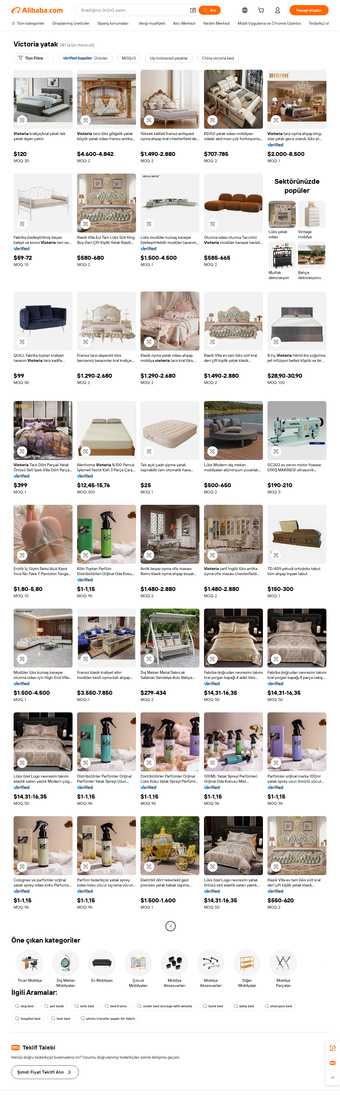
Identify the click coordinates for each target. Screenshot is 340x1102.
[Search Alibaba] (133, 10)
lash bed (60, 1018)
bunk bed (213, 1006)
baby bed (244, 1006)
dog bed (24, 1006)
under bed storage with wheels (164, 1006)
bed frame (116, 1006)
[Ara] (210, 10)
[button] (193, 10)
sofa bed (84, 1006)
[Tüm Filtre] (31, 58)
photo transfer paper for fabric (108, 1018)
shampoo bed (278, 1006)
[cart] (262, 11)
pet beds (54, 1006)
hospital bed (27, 1018)
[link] (332, 1048)
